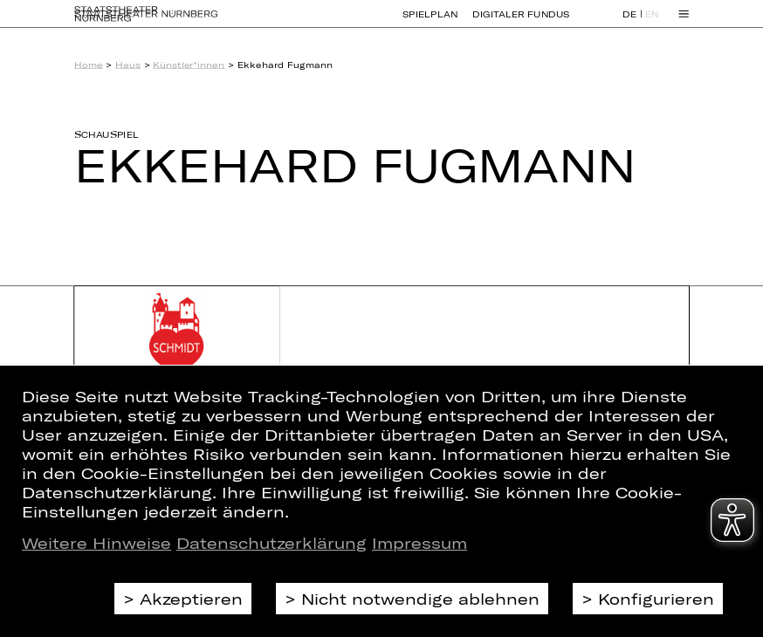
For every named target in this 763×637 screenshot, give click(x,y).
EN (652, 22)
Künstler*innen (188, 64)
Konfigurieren (656, 598)
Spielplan (430, 21)
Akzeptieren (191, 598)
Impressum (419, 542)
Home (88, 64)
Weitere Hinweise (96, 542)
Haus (128, 64)
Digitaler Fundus (520, 21)
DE (629, 22)
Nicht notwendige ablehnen (420, 598)
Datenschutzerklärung (271, 542)
